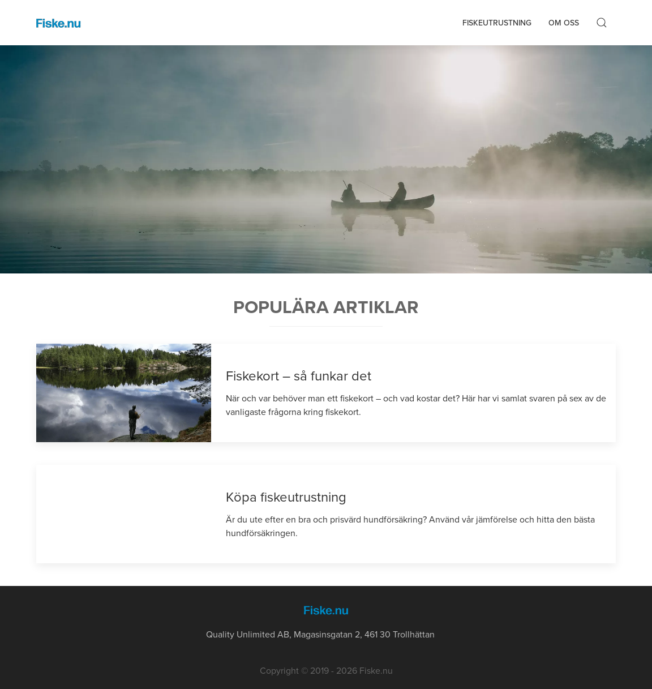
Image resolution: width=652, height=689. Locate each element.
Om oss (563, 23)
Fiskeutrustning (496, 23)
